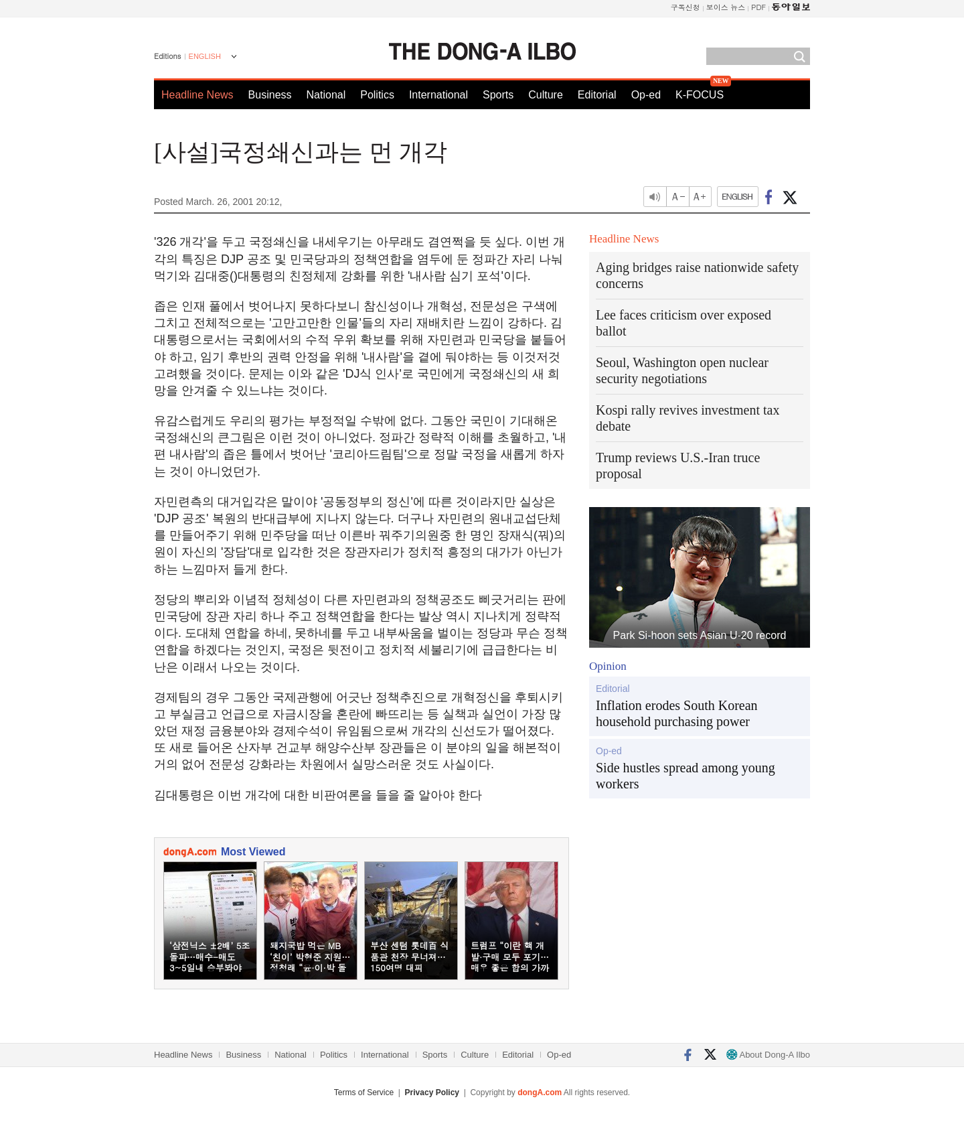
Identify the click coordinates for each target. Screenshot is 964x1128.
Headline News (197, 94)
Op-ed (646, 94)
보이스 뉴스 (726, 7)
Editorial (597, 94)
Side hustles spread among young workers (685, 775)
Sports (498, 94)
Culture (545, 94)
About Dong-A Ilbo (768, 1055)
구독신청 (685, 7)
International (438, 94)
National (326, 94)
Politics (377, 94)
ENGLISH (205, 56)
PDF (758, 7)
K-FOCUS (699, 94)
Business (270, 94)
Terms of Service (364, 1092)
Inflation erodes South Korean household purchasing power (677, 713)
